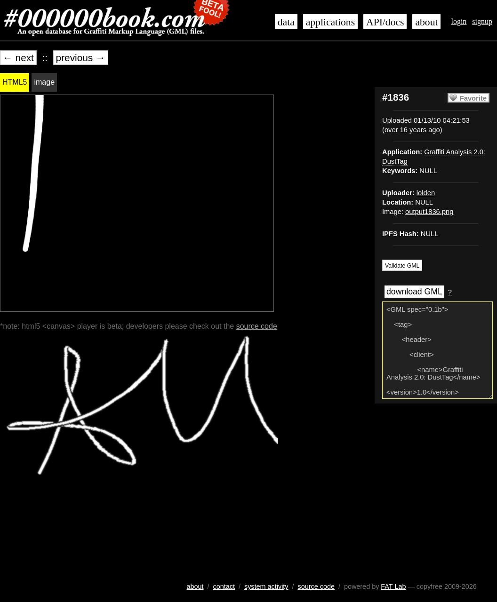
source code (256, 326)
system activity (266, 586)
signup (482, 21)
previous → (80, 57)
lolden (426, 193)
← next (18, 57)
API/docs (385, 22)
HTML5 (14, 82)
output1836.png (429, 211)
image (44, 82)
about (426, 22)
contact (224, 586)
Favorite (473, 98)
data (286, 22)
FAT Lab (393, 586)
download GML (414, 291)
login (458, 21)
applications (330, 22)
